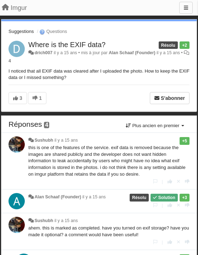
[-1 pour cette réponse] (187, 181)
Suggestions (21, 31)
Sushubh (43, 140)
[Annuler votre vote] (178, 181)
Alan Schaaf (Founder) (132, 52)
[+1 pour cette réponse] (170, 181)
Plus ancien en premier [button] (155, 125)
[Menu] (186, 8)
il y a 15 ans (66, 140)
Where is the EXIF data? (67, 45)
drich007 (43, 52)
